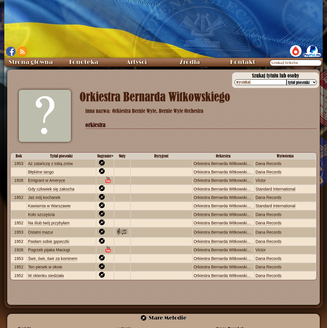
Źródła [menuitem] (190, 62)
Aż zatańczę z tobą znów (50, 163)
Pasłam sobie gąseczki (48, 241)
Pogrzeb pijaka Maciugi (49, 250)
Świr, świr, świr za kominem (52, 258)
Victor (261, 180)
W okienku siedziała (46, 275)
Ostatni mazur (40, 232)
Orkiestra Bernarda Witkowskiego (224, 163)
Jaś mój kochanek (44, 197)
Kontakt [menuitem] (242, 62)
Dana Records (269, 163)
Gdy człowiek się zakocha (51, 189)
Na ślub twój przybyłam (49, 223)
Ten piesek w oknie (45, 267)
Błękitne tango (41, 172)
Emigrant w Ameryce (46, 180)
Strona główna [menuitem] (31, 62)
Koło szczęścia (41, 214)
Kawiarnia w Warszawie (49, 206)
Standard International (275, 189)
